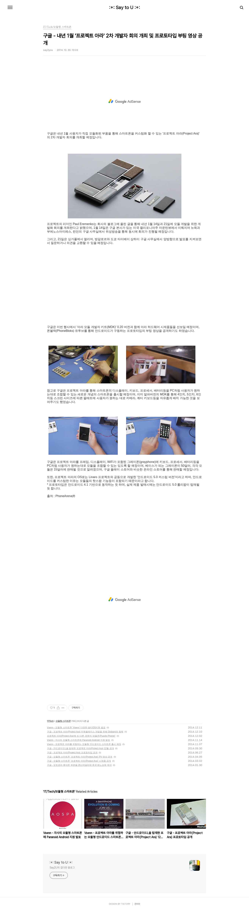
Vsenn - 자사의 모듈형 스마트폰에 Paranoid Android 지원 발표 (78, 740)
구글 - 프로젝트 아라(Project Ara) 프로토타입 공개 (72, 752)
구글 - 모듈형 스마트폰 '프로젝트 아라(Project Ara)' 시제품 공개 (79, 761)
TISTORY (125, 904)
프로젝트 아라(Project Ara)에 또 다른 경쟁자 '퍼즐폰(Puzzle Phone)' (81, 736)
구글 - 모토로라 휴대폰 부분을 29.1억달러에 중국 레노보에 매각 (79, 765)
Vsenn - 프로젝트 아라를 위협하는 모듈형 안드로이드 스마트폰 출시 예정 (84, 744)
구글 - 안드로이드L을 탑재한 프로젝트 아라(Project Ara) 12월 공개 (80, 748)
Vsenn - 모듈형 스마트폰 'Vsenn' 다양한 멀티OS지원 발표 (76, 727)
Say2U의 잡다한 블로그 (62, 867)
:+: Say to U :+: (124, 7)
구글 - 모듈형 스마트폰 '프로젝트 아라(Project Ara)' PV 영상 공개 (79, 756)
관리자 (137, 904)
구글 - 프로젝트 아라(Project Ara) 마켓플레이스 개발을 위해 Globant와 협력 (85, 731)
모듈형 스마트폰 (63, 721)
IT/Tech (50, 721)
